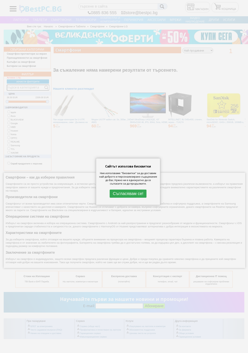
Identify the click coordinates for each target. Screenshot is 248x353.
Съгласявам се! (128, 193)
